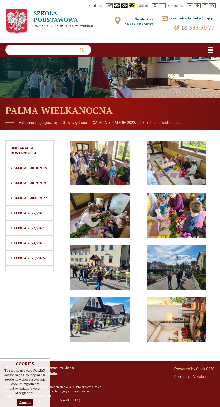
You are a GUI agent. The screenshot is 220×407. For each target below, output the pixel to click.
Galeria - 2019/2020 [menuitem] (29, 182)
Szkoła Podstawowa (56, 16)
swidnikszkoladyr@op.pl (192, 18)
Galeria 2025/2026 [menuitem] (28, 258)
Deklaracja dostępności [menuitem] (23, 150)
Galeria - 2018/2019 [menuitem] (29, 167)
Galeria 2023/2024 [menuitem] (28, 228)
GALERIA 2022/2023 (128, 123)
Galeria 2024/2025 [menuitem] (28, 243)
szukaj (81, 51)
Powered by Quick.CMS (194, 369)
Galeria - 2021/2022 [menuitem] (29, 197)
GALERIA (100, 123)
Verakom (201, 377)
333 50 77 (198, 27)
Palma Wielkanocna (165, 123)
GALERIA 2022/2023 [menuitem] (28, 213)
